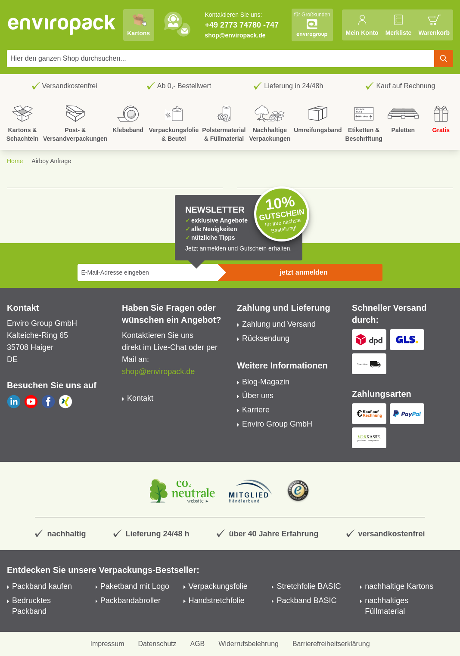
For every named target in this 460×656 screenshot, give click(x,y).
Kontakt (140, 398)
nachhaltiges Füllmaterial (386, 606)
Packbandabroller (130, 600)
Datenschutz (157, 643)
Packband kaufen (42, 586)
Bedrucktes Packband (31, 606)
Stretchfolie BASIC (309, 586)
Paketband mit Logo (134, 586)
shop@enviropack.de (235, 35)
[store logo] (62, 25)
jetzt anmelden (303, 272)
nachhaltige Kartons (399, 586)
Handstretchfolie (217, 600)
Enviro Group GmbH (277, 424)
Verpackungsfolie (218, 586)
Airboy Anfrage (51, 161)
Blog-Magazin (265, 382)
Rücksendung (265, 338)
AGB (197, 643)
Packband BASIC (306, 600)
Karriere (256, 409)
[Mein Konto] (362, 24)
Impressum (107, 643)
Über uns (258, 395)
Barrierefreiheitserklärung (331, 643)
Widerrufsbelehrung (248, 643)
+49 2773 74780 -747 (242, 25)
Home (15, 161)
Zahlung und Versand (279, 324)
